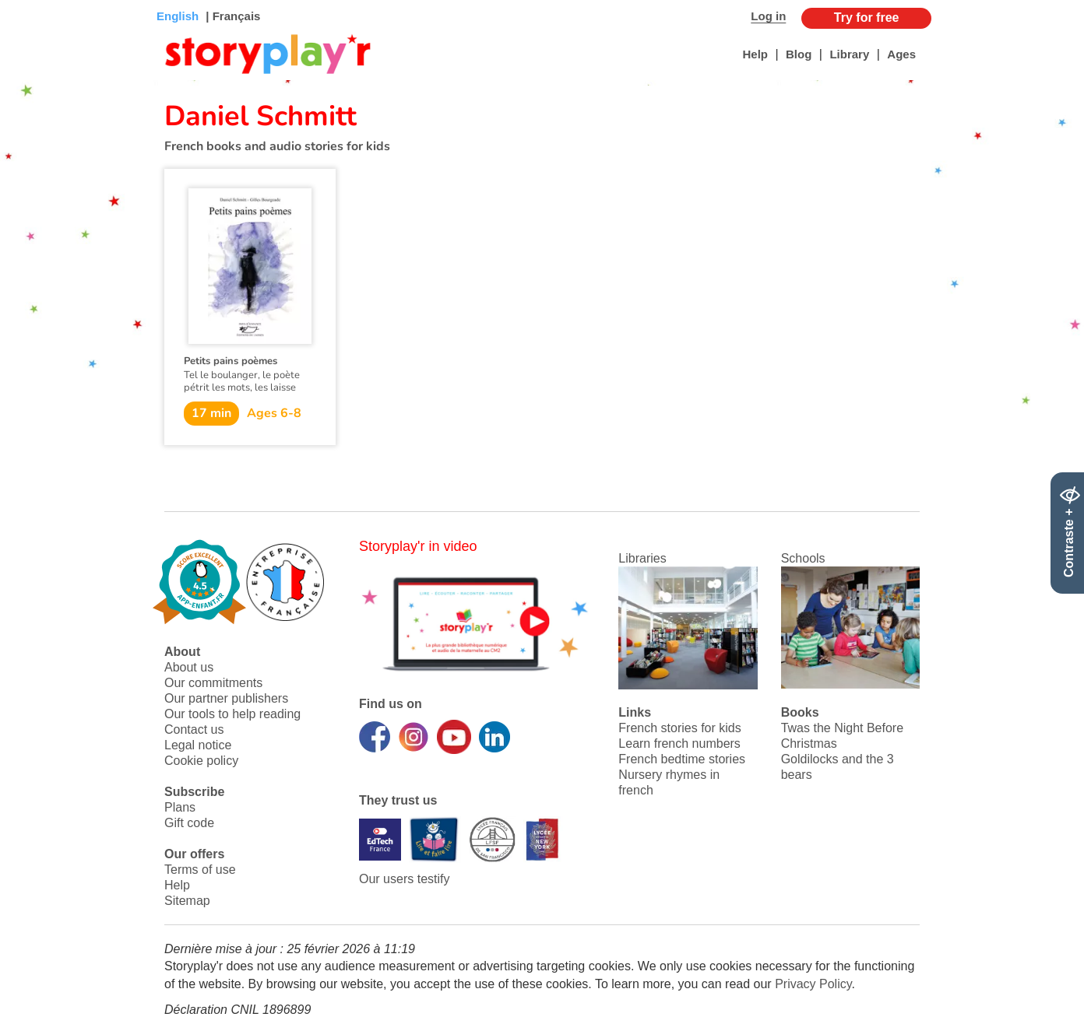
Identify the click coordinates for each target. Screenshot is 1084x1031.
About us (188, 667)
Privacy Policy (813, 984)
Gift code (189, 822)
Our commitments (213, 682)
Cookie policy (201, 760)
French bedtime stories (681, 759)
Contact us (193, 729)
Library (849, 54)
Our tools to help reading (232, 714)
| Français (231, 16)
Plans (179, 807)
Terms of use (200, 869)
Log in (768, 16)
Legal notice (197, 745)
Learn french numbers (679, 743)
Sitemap (187, 900)
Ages (901, 54)
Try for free (866, 17)
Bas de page (31, 0)
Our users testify (404, 878)
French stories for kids (679, 728)
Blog (798, 54)
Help (755, 54)
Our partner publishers (226, 698)
